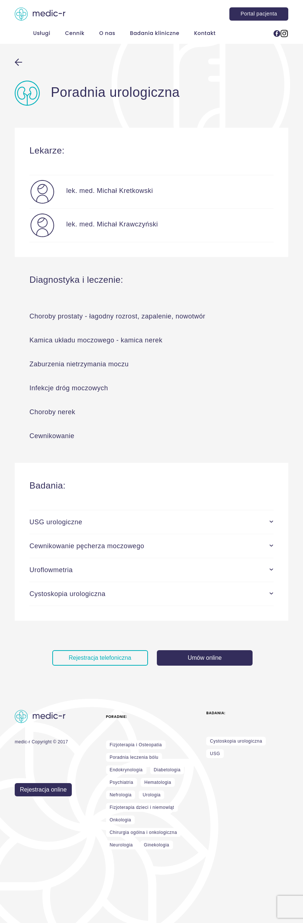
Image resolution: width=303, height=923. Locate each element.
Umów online (205, 658)
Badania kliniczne (154, 33)
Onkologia (120, 819)
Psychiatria (121, 782)
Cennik (75, 33)
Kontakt (205, 33)
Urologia (151, 794)
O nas (107, 33)
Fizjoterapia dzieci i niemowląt (142, 807)
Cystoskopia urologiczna (236, 741)
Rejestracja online (43, 789)
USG (215, 753)
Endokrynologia (126, 769)
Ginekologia (156, 845)
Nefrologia (121, 794)
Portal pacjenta (258, 14)
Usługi (41, 33)
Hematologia (157, 782)
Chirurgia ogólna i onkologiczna (143, 832)
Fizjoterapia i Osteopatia (136, 744)
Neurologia (121, 845)
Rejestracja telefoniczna (100, 658)
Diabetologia (167, 769)
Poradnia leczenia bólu (134, 757)
